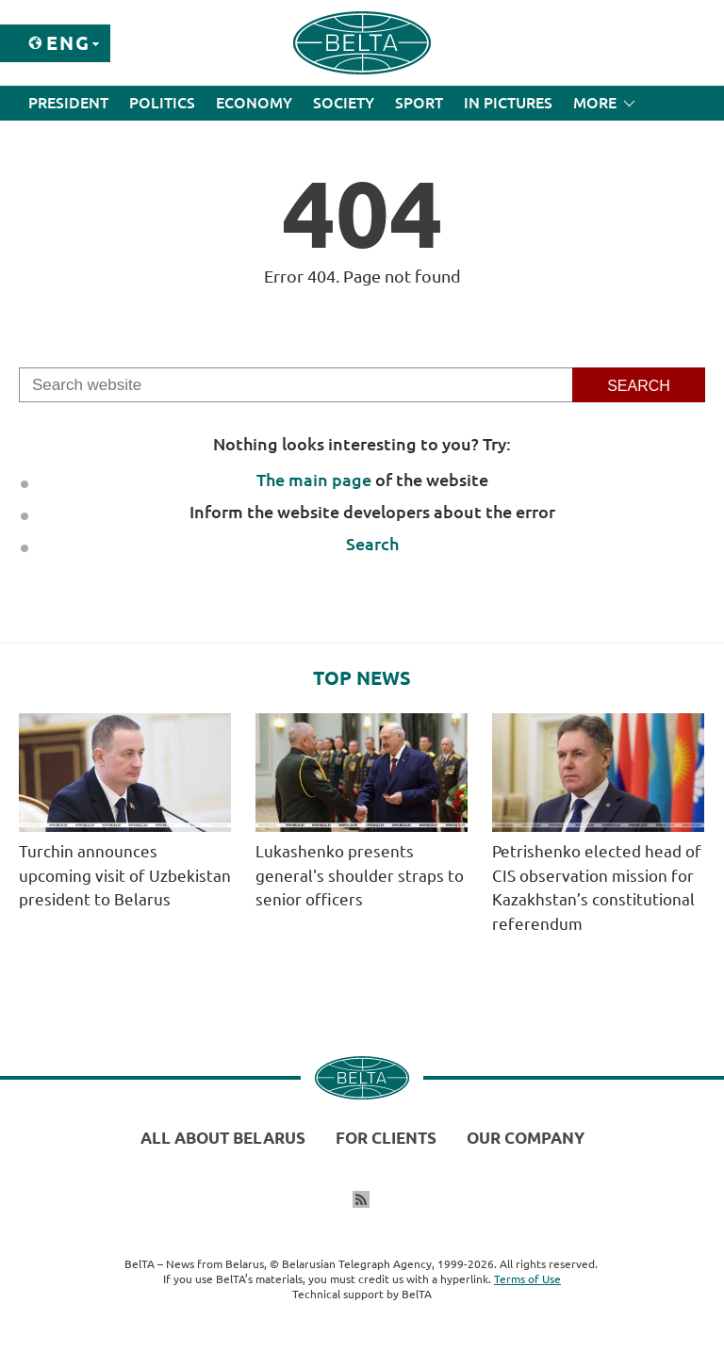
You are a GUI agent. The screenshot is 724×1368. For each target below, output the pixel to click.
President (68, 102)
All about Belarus (222, 1138)
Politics (162, 102)
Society (343, 102)
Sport (419, 102)
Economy (254, 102)
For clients (386, 1138)
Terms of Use (527, 1279)
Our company (525, 1138)
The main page (313, 479)
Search (372, 543)
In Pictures (508, 102)
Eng (68, 43)
